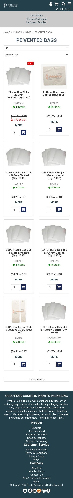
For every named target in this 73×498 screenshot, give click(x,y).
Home (7, 32)
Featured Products (36, 434)
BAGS (28, 32)
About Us (36, 468)
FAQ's (36, 459)
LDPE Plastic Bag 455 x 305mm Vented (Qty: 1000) (54, 252)
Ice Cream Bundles (36, 22)
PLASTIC (17, 32)
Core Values (36, 15)
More (18, 125)
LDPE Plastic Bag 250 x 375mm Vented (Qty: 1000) (19, 252)
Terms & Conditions (36, 452)
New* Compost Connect (36, 478)
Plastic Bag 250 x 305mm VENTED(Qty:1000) (18, 95)
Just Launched (36, 431)
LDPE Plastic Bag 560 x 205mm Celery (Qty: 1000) (19, 330)
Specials (36, 427)
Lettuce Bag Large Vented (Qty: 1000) (54, 93)
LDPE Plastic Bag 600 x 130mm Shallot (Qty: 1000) (54, 330)
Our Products (36, 471)
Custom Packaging (36, 19)
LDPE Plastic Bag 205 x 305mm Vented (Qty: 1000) (19, 175)
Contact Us (36, 474)
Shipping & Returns (36, 449)
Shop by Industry (36, 437)
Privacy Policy (36, 456)
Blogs (36, 481)
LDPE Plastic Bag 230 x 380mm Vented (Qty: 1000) (54, 175)
